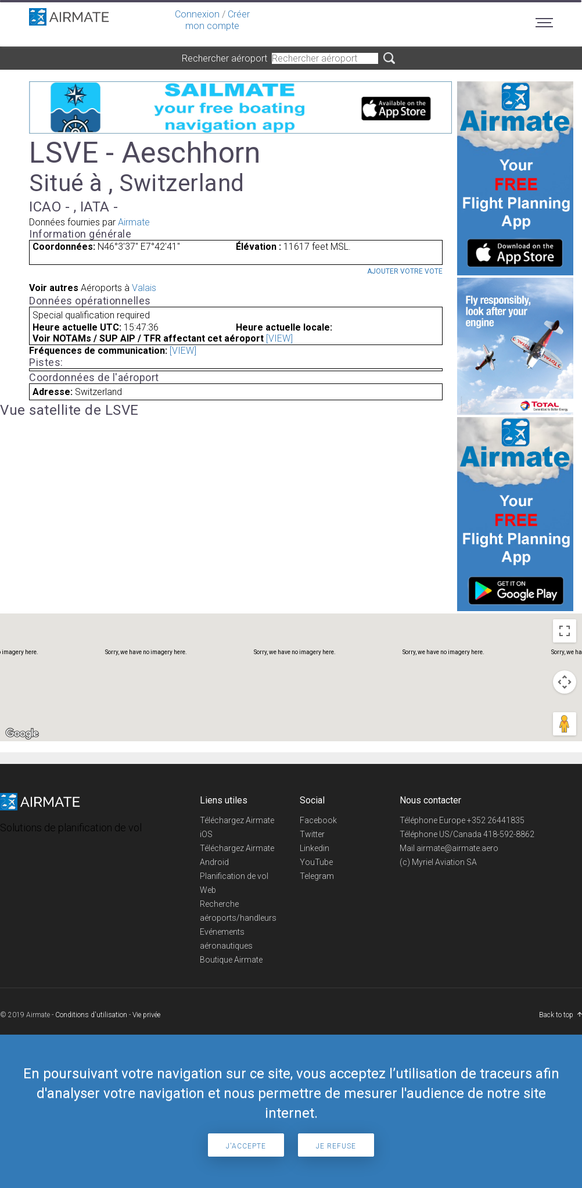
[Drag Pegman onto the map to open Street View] (564, 723)
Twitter (312, 834)
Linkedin (314, 848)
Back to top (556, 1015)
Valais (144, 287)
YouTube (316, 862)
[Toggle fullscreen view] (564, 631)
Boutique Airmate (231, 959)
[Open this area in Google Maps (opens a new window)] (22, 733)
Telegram (317, 876)
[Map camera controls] (564, 682)
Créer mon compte (217, 20)
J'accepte (246, 1146)
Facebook (318, 820)
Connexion (197, 14)
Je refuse (336, 1146)
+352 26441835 (495, 820)
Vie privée (146, 1015)
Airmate (134, 222)
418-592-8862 (508, 834)
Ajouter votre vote (405, 271)
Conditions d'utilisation (91, 1015)
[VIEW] (279, 338)
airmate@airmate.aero (457, 848)
